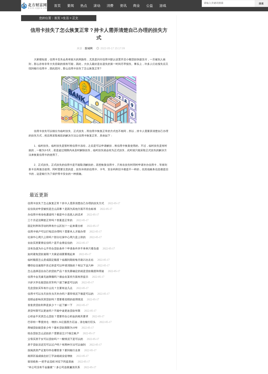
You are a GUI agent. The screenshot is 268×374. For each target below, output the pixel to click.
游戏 (162, 6)
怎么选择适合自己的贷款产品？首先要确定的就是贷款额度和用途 (66, 271)
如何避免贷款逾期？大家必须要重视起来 (51, 254)
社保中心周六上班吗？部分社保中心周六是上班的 (57, 237)
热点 (82, 6)
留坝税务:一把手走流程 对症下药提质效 (51, 361)
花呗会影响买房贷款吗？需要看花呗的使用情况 (55, 299)
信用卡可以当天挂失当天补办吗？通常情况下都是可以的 (61, 293)
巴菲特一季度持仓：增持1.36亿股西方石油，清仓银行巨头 (62, 322)
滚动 (96, 6)
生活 (66, 18)
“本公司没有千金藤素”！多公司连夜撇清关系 (54, 367)
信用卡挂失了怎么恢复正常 (51, 184)
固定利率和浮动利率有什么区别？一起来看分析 (55, 226)
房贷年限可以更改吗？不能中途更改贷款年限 (54, 310)
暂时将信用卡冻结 (75, 184)
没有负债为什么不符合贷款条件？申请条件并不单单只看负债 (63, 248)
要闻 (69, 6)
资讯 (122, 6)
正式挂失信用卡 (107, 184)
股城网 (89, 48)
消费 (109, 6)
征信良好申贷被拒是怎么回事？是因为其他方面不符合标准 (62, 209)
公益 (148, 6)
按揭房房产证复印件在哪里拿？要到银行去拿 (54, 350)
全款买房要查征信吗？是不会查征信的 (50, 242)
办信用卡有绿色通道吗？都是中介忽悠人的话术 (55, 214)
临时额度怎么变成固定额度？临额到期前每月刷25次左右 (61, 259)
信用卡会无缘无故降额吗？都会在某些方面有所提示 (58, 276)
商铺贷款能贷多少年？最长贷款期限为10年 (53, 327)
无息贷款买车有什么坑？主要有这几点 (50, 288)
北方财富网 (34, 5)
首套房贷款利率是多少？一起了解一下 (50, 305)
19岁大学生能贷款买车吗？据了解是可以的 (53, 282)
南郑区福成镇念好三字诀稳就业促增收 (50, 356)
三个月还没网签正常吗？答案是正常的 (50, 220)
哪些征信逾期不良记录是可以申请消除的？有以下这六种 (61, 265)
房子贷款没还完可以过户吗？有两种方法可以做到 (57, 344)
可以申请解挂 (91, 184)
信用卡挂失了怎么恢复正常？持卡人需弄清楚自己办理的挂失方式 (66, 203)
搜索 (261, 3)
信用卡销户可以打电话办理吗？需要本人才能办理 (57, 231)
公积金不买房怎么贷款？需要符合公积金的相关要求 (58, 316)
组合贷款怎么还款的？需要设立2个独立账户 (53, 333)
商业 (135, 6)
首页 (56, 6)
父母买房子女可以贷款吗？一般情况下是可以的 (55, 339)
